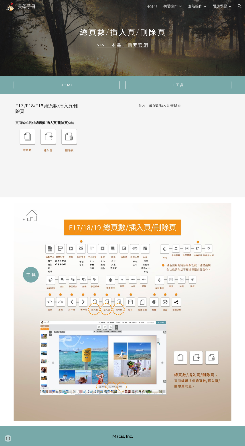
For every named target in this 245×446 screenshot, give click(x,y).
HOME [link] (152, 6)
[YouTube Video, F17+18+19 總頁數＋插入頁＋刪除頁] (160, 151)
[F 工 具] (178, 85)
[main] (122, 32)
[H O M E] (66, 85)
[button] (239, 6)
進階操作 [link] (195, 6)
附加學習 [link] (220, 6)
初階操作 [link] (170, 6)
